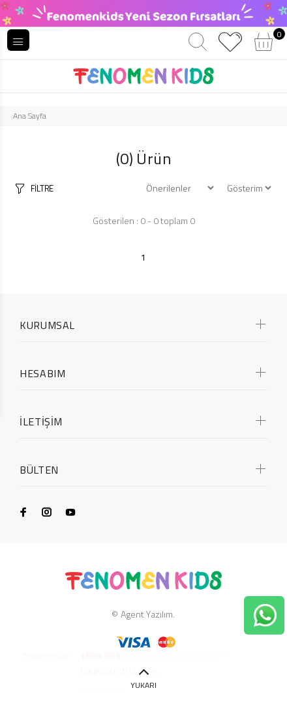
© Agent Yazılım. (143, 614)
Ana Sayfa (29, 115)
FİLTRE (42, 188)
